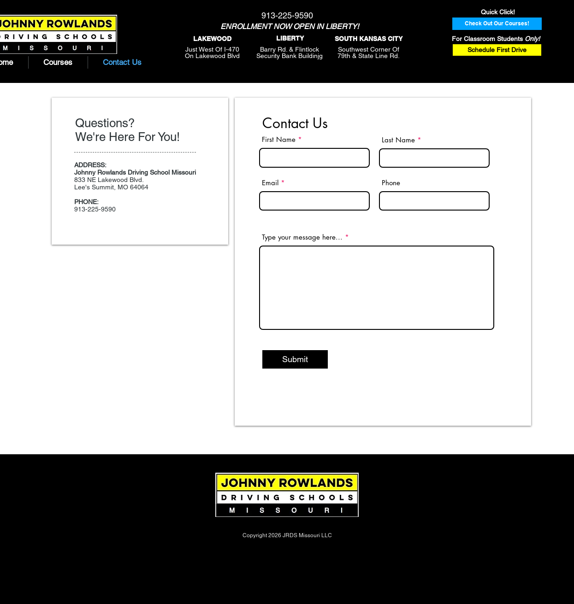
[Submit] (295, 359)
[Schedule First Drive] (497, 50)
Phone (391, 182)
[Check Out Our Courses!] (497, 24)
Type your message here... (302, 237)
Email (270, 182)
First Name (279, 139)
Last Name (398, 139)
